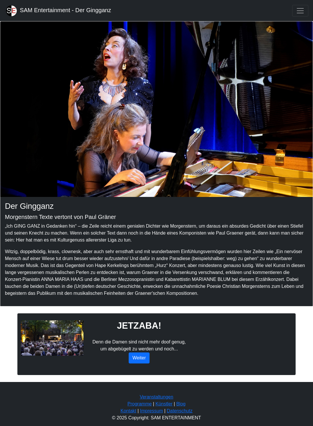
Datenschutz (179, 410)
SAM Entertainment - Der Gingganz (58, 10)
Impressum (151, 410)
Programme (140, 403)
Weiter (139, 357)
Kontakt (128, 410)
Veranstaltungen (156, 396)
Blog (180, 403)
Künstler (163, 403)
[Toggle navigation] (300, 11)
